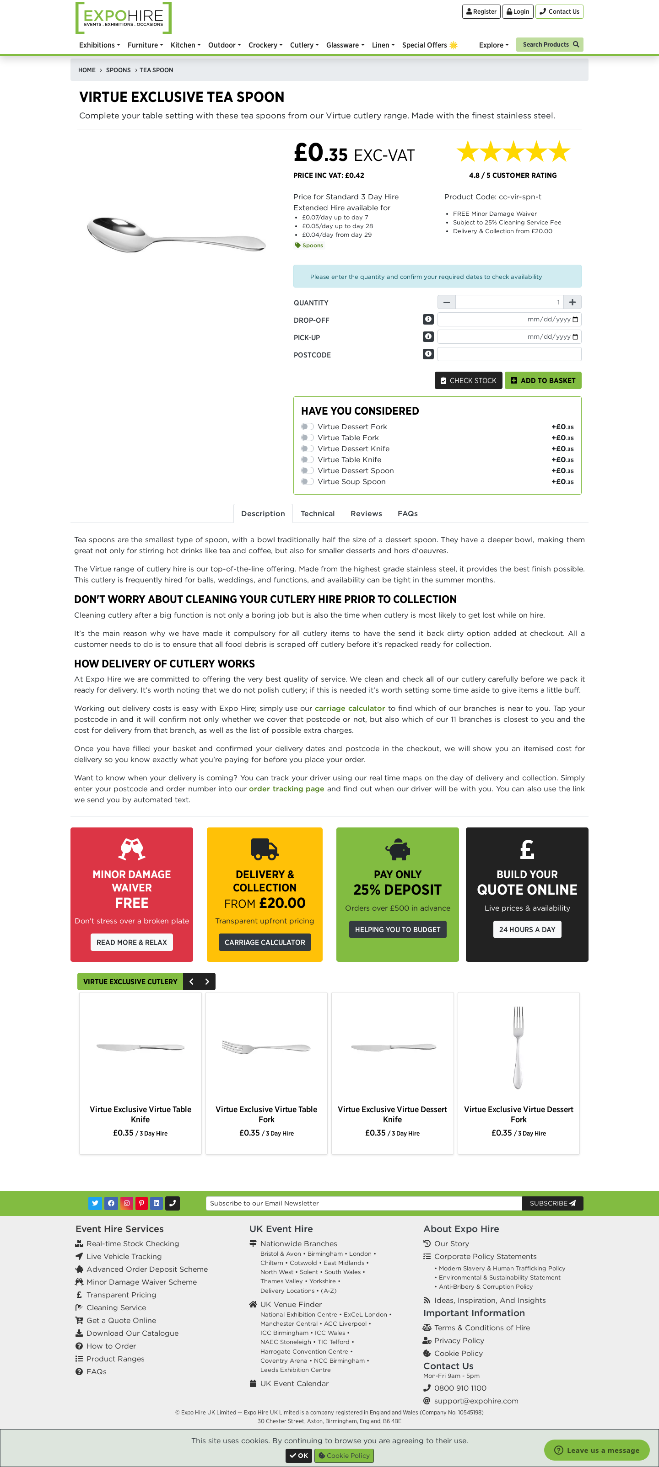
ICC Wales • (332, 1333)
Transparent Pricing (121, 1294)
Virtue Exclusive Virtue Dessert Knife (392, 1114)
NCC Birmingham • (341, 1361)
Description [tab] (263, 513)
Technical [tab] (318, 513)
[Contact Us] (559, 12)
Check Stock (469, 380)
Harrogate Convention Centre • (306, 1351)
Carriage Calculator (265, 942)
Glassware (342, 44)
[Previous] (191, 981)
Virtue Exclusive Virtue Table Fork (266, 1114)
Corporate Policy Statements (485, 1256)
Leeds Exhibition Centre (295, 1370)
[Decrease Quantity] (447, 302)
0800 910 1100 (460, 1387)
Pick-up (307, 337)
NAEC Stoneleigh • (288, 1342)
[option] (140, 1049)
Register (481, 11)
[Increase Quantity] (572, 302)
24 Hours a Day (527, 929)
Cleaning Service (116, 1307)
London (360, 1254)
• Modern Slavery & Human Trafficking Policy (500, 1268)
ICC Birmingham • (286, 1333)
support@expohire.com (476, 1400)
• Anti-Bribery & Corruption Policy (483, 1287)
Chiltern (271, 1263)
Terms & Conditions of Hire (482, 1327)
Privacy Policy (459, 1340)
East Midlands (344, 1263)
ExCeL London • (368, 1314)
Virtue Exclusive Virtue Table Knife (140, 1114)
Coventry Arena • (286, 1361)
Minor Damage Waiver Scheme (141, 1281)
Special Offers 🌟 (430, 44)
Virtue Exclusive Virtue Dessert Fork (518, 1114)
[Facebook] (111, 1203)
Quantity (311, 302)
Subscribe (553, 1203)
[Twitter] (95, 1203)
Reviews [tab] (366, 513)
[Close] (299, 1456)
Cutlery (301, 44)
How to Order (111, 1345)
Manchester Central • (291, 1324)
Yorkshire (322, 1281)
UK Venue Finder (291, 1304)
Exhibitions (97, 44)
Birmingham (325, 1254)
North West (276, 1272)
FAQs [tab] (408, 513)
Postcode (312, 354)
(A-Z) (329, 1291)
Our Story (451, 1243)
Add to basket (543, 380)
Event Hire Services (120, 1228)
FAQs (96, 1371)
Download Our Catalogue (132, 1333)
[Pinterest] (141, 1203)
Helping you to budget (398, 929)
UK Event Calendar (294, 1383)
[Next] (207, 981)
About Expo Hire (461, 1228)
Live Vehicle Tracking (124, 1256)
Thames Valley (281, 1281)
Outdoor (222, 44)
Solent (309, 1272)
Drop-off (312, 320)
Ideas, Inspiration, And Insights (490, 1300)
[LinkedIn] (156, 1203)
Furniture (143, 44)
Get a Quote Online (121, 1320)
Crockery (262, 44)
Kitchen (183, 44)
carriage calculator (350, 708)
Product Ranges (115, 1358)
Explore (491, 44)
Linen (380, 44)
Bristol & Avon (280, 1254)
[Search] (549, 44)
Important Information (474, 1312)
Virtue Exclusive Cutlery (130, 981)
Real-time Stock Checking (132, 1243)
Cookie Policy (458, 1353)
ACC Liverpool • (347, 1324)
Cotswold (303, 1263)
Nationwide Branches (298, 1243)
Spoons (309, 245)
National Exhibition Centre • (301, 1314)
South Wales (342, 1272)
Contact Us (448, 1365)
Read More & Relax (132, 942)
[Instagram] (126, 1203)
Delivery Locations (287, 1291)
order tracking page (286, 788)
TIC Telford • (336, 1342)
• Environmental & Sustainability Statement (497, 1277)
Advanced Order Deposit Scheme (147, 1269)
